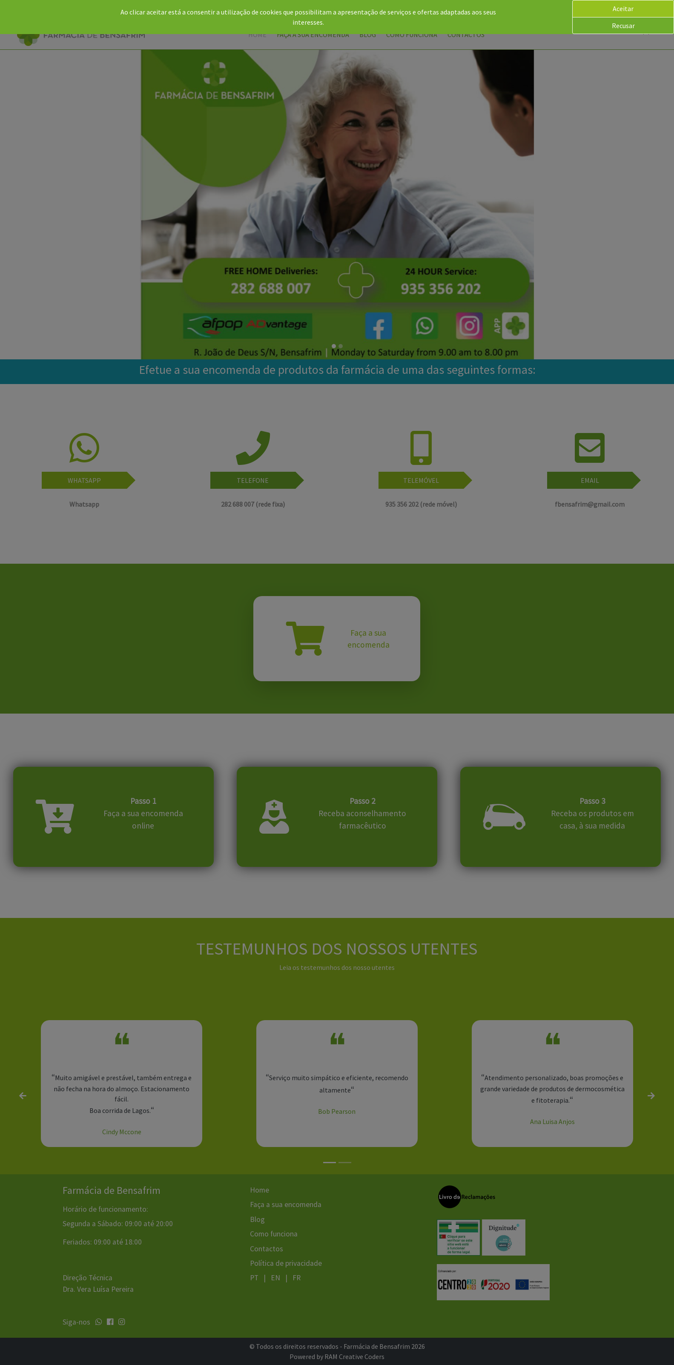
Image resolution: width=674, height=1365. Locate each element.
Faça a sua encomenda (313, 34)
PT (255, 1277)
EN (276, 1277)
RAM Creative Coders (354, 1356)
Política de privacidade (286, 1263)
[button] (650, 30)
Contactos (466, 34)
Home (257, 34)
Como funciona (411, 34)
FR (297, 1277)
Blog (367, 34)
